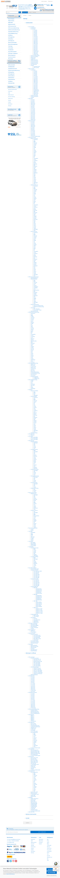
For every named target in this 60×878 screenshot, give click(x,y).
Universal (32, 362)
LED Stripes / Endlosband (32, 623)
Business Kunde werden (31, 814)
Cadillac (32, 316)
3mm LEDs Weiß (36, 574)
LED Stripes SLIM (34, 624)
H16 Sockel (36, 40)
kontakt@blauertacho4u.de (15, 839)
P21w (48, 841)
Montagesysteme (34, 649)
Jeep (34, 156)
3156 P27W (33, 808)
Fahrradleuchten (34, 64)
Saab (34, 175)
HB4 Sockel (36, 42)
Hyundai (35, 151)
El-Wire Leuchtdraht (34, 627)
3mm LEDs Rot (36, 573)
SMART (35, 299)
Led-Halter (35, 618)
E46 (47, 839)
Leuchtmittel (33, 29)
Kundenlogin (44, 1)
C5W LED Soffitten (34, 710)
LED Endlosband (34, 626)
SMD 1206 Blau (39, 602)
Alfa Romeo (36, 139)
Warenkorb (41, 839)
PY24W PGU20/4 (34, 806)
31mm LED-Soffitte (34, 438)
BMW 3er (32, 717)
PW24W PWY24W (34, 803)
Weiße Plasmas (33, 493)
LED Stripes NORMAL (34, 625)
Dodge (35, 147)
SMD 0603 (35, 587)
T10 (47, 854)
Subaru (35, 179)
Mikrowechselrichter (34, 646)
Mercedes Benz (36, 290)
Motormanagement (31, 630)
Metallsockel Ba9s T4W (38, 661)
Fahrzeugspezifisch (34, 732)
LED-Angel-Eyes (31, 714)
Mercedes (35, 164)
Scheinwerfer (33, 28)
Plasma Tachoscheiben (32, 492)
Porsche (35, 170)
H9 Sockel (35, 35)
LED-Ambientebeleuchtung (33, 363)
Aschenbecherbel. (34, 482)
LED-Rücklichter (31, 756)
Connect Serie (33, 366)
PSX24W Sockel (36, 91)
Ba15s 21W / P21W (34, 758)
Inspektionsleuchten (34, 63)
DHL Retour (10, 104)
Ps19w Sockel (33, 690)
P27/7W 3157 (33, 767)
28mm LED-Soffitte (34, 437)
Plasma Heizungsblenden (32, 528)
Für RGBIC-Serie (36, 378)
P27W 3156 (33, 766)
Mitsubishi (35, 166)
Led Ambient (49, 851)
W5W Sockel (36, 52)
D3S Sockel (36, 46)
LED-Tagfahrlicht (31, 434)
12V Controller (36, 616)
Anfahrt (30, 12)
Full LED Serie (33, 368)
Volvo (34, 184)
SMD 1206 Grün (39, 604)
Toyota (35, 181)
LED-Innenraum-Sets (32, 137)
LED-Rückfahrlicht (31, 771)
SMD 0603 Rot (38, 592)
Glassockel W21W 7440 (35, 751)
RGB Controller (36, 615)
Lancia (35, 159)
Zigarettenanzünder (34, 311)
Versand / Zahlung (11, 96)
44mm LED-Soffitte (34, 439)
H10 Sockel (36, 36)
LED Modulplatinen (34, 278)
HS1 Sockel (36, 83)
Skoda (35, 177)
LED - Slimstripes (37, 309)
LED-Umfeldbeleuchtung (32, 379)
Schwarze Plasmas (34, 510)
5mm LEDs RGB (36, 585)
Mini (34, 258)
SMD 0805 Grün (39, 597)
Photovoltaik (30, 644)
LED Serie (32, 370)
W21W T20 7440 (34, 793)
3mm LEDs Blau (36, 572)
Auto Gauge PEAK (37, 637)
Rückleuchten (33, 57)
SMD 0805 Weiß (39, 600)
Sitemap (9, 105)
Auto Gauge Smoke (37, 635)
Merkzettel (50, 1)
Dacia (35, 146)
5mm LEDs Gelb (36, 584)
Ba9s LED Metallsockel (35, 712)
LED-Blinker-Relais (34, 433)
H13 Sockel (33, 684)
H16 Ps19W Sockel (34, 731)
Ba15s (48, 852)
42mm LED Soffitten (37, 666)
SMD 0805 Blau (39, 595)
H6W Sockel (36, 94)
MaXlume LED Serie (34, 185)
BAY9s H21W (33, 796)
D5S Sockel (36, 49)
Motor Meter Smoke (37, 638)
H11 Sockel (36, 38)
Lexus (35, 161)
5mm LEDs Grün (36, 583)
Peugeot (35, 169)
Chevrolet (35, 143)
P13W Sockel (33, 729)
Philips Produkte (31, 68)
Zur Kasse (41, 842)
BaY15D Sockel (33, 724)
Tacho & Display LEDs (35, 569)
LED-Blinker (30, 389)
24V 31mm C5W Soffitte (38, 670)
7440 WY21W (33, 807)
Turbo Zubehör (33, 632)
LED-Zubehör (33, 617)
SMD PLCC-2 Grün (39, 612)
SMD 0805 (35, 594)
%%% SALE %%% (31, 812)
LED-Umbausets (31, 440)
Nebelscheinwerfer (34, 60)
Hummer (35, 738)
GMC (32, 326)
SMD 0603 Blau (39, 589)
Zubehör (32, 65)
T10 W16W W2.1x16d (35, 764)
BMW (34, 142)
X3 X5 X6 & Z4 (33, 721)
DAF (34, 403)
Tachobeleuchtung (34, 449)
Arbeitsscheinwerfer (34, 61)
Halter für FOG (36, 67)
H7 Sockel (35, 33)
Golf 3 (48, 842)
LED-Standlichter (31, 749)
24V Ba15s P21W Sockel (38, 673)
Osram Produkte (31, 26)
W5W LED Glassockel (34, 711)
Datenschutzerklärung (10, 874)
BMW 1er (32, 715)
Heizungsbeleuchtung (35, 476)
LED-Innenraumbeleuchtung (33, 277)
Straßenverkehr (29, 22)
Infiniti (35, 153)
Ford (34, 149)
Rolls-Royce (36, 295)
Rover (35, 174)
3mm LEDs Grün (36, 575)
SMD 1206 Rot (38, 605)
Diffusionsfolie (36, 622)
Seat (34, 268)
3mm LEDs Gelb (36, 576)
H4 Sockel (35, 32)
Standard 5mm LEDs (34, 579)
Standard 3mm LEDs (34, 570)
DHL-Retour (33, 851)
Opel (34, 168)
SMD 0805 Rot (38, 599)
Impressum (10, 91)
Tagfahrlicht (33, 59)
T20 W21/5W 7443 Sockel (35, 727)
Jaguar (35, 155)
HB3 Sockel (36, 41)
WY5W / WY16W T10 (34, 798)
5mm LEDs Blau (36, 580)
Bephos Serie (33, 367)
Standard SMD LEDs (34, 586)
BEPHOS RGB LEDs (34, 674)
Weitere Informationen (52, 875)
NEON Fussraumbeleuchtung (39, 306)
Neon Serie (33, 371)
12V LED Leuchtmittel (35, 658)
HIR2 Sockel (36, 43)
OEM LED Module (34, 279)
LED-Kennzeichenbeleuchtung (33, 312)
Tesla (34, 300)
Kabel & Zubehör (34, 651)
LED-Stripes (33, 308)
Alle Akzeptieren (51, 869)
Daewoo (32, 322)
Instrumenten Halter (34, 641)
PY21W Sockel (36, 51)
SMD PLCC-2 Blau (39, 608)
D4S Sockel (36, 47)
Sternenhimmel (33, 374)
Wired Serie (33, 365)
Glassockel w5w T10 (37, 659)
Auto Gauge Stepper (37, 636)
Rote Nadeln (33, 542)
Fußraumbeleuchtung (35, 304)
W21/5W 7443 (33, 763)
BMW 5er (32, 718)
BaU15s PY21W (33, 802)
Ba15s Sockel (33, 723)
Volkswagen (36, 182)
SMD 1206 (35, 601)
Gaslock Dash (36, 639)
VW (34, 791)
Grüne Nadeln (33, 545)
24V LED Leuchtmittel (35, 667)
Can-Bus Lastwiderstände (35, 136)
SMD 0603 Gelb (39, 590)
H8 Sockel (35, 34)
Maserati (32, 339)
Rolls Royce (36, 173)
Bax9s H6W (33, 801)
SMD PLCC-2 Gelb (39, 613)
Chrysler (35, 144)
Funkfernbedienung (34, 614)
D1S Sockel (36, 44)
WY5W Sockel (36, 54)
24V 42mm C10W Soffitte (38, 672)
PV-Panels (32, 648)
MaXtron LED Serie (34, 138)
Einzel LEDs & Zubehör (32, 568)
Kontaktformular (11, 842)
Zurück (27, 823)
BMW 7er (32, 720)
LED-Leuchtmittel (31, 657)
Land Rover (36, 160)
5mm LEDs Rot (36, 581)
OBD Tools (33, 631)
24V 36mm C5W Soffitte (38, 671)
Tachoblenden (30, 547)
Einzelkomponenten (34, 376)
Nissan (35, 167)
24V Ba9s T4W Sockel (37, 669)
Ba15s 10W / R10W (34, 761)
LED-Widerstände (37, 66)
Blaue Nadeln (33, 543)
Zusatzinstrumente (31, 633)
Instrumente (33, 375)
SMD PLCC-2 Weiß (39, 611)
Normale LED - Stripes (37, 310)
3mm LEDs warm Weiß (38, 571)
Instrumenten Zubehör (35, 642)
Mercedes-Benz (34, 341)
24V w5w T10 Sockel (37, 668)
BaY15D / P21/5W (34, 760)
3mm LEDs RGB (36, 578)
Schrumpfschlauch (37, 620)
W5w (48, 860)
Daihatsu (35, 467)
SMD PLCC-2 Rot (39, 610)
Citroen (35, 145)
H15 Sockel (36, 39)
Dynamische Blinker (34, 56)
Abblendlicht (30, 98)
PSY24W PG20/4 (34, 805)
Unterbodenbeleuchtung (35, 373)
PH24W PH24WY (34, 804)
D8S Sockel (36, 50)
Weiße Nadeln (33, 544)
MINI (34, 165)
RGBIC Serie (33, 364)
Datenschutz (10, 98)
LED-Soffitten (30, 436)
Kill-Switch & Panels (34, 643)
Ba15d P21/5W (33, 759)
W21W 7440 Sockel (34, 762)
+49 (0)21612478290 (15, 841)
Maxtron (48, 847)
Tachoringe (30, 531)
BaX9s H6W (33, 795)
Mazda (35, 163)
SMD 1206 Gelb (39, 603)
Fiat (34, 148)
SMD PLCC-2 (36, 607)
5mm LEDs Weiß (36, 582)
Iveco (34, 154)
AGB (9, 93)
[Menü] (58, 862)
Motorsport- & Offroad (31, 653)
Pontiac (32, 347)
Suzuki (35, 180)
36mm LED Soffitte (37, 665)
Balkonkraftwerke (34, 645)
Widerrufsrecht (11, 95)
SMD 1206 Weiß (39, 606)
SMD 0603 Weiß (39, 593)
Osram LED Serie (34, 231)
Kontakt (34, 12)
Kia (34, 157)
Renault (35, 171)
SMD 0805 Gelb (39, 596)
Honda (35, 150)
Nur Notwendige (51, 872)
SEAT (34, 176)
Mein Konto (41, 841)
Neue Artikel (25, 12)
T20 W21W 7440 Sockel (35, 725)
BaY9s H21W (33, 765)
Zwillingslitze (36, 621)
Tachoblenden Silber (34, 556)
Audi (34, 140)
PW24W (32, 769)
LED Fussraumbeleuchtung (38, 305)
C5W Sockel (36, 53)
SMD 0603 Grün (39, 591)
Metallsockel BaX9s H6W (35, 753)
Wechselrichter (33, 647)
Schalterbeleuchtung (34, 469)
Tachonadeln (30, 541)
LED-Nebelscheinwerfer (32, 692)
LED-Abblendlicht (31, 676)
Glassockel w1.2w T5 (37, 660)
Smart (35, 178)
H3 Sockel (35, 31)
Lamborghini (36, 158)
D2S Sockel (36, 45)
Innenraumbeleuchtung (35, 55)
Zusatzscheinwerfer (34, 62)
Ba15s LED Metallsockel (35, 713)
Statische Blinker (34, 396)
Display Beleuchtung (34, 488)
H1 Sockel (35, 30)
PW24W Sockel (33, 728)
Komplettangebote (34, 441)
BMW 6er (32, 719)
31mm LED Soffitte (37, 663)
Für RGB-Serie (36, 377)
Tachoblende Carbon (34, 548)
